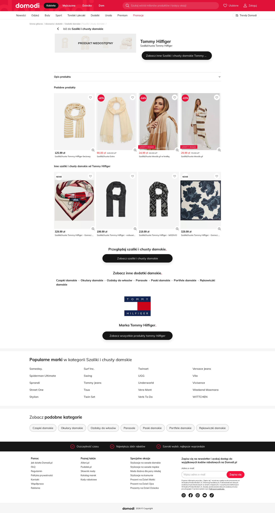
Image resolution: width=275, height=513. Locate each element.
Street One (36, 389)
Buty (47, 15)
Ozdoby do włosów (119, 280)
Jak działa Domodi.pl (41, 462)
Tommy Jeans (92, 382)
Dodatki (95, 15)
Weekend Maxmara (206, 389)
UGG (141, 375)
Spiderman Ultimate (42, 375)
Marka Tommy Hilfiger (137, 325)
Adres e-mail (188, 468)
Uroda (108, 15)
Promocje (138, 15)
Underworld (146, 382)
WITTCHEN (200, 396)
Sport (59, 15)
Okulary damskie (92, 280)
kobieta (51, 5)
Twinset (143, 368)
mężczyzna (69, 5)
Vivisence (199, 382)
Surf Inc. (89, 368)
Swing (88, 375)
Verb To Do (145, 396)
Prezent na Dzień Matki (142, 479)
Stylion (33, 396)
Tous (87, 389)
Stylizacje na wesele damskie (145, 462)
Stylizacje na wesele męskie (144, 466)
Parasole (141, 280)
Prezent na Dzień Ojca (142, 483)
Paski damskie (160, 280)
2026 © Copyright (144, 508)
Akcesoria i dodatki (54, 24)
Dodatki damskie (73, 24)
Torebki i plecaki (76, 15)
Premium (123, 15)
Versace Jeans (202, 368)
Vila (195, 375)
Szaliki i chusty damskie (94, 24)
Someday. (35, 368)
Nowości (21, 15)
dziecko (87, 5)
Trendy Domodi (246, 15)
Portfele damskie (185, 280)
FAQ (33, 466)
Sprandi (34, 382)
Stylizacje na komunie (141, 475)
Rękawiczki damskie (212, 428)
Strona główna (36, 24)
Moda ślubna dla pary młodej (145, 471)
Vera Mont (145, 389)
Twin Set (89, 396)
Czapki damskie (66, 280)
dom (101, 5)
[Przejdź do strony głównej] (27, 5)
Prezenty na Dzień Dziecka (144, 488)
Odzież (35, 15)
